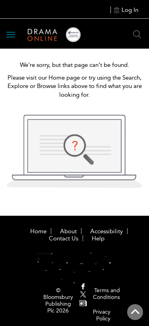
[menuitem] (83, 287)
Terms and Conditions (106, 294)
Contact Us (63, 238)
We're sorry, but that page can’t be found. (74, 64)
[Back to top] (135, 312)
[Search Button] (137, 34)
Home (38, 231)
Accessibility (106, 231)
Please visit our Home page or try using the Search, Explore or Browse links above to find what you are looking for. (75, 86)
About (68, 231)
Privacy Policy (101, 315)
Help (98, 238)
